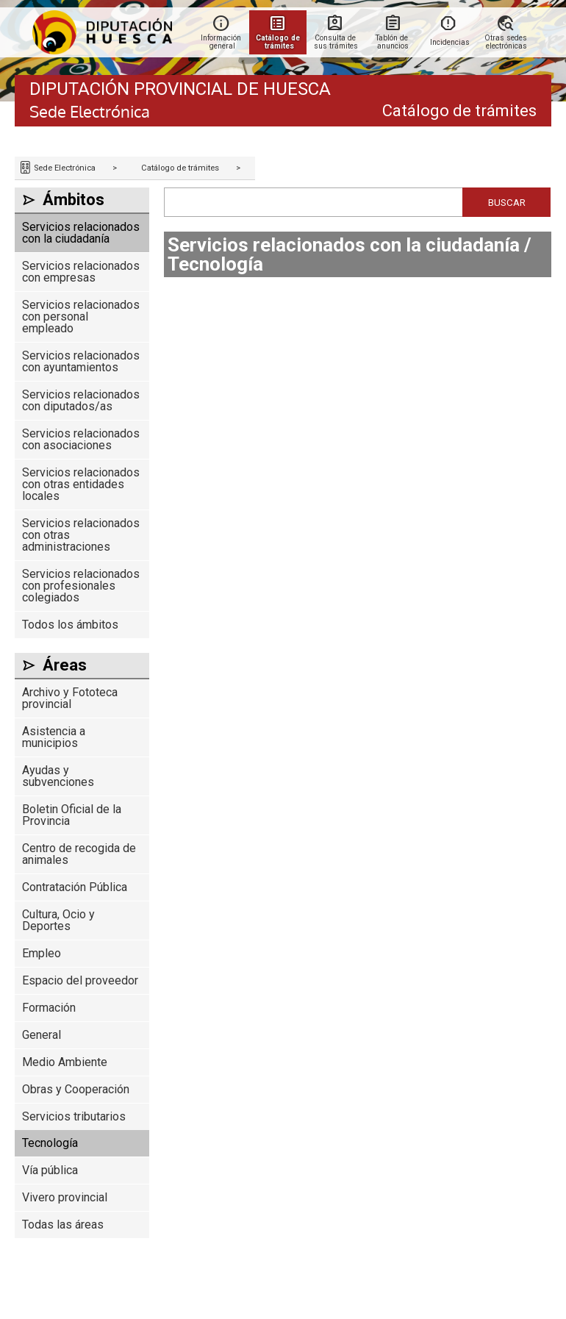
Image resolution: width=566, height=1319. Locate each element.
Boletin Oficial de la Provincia (71, 815)
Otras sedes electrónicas (506, 42)
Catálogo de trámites (180, 168)
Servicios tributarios (74, 1116)
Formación (49, 1008)
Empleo (41, 953)
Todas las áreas (63, 1225)
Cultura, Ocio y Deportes (58, 920)
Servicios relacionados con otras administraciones (81, 535)
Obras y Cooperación (75, 1089)
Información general (222, 42)
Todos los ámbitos (70, 625)
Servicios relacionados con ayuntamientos (81, 361)
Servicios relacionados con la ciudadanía (81, 233)
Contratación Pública (74, 887)
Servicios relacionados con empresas (81, 272)
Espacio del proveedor (80, 980)
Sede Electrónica (64, 168)
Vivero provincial (64, 1197)
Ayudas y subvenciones (58, 776)
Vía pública (50, 1170)
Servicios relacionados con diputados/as (81, 400)
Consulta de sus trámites (336, 42)
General (41, 1035)
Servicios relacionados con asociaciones (81, 439)
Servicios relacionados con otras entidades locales (81, 484)
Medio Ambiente (64, 1062)
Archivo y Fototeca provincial (70, 698)
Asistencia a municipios (53, 737)
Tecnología (50, 1143)
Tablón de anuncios (393, 42)
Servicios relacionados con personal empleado (81, 316)
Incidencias (450, 42)
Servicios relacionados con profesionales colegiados (81, 585)
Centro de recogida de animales (79, 854)
